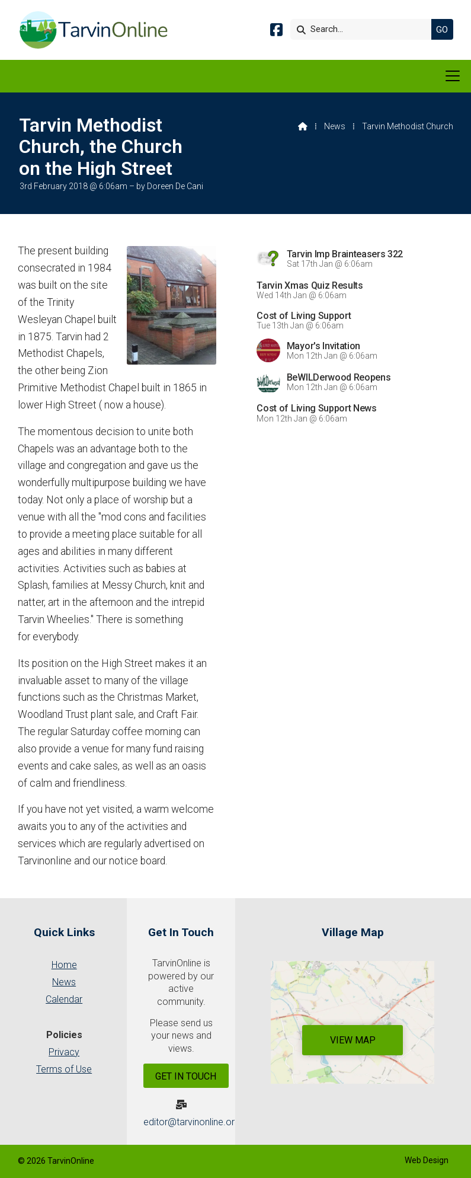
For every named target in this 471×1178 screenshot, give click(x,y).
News (334, 126)
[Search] (363, 29)
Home (64, 965)
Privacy (64, 1052)
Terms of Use (64, 1069)
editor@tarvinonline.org (191, 1122)
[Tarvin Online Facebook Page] (276, 31)
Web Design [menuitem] (426, 1160)
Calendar (64, 999)
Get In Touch (185, 1076)
